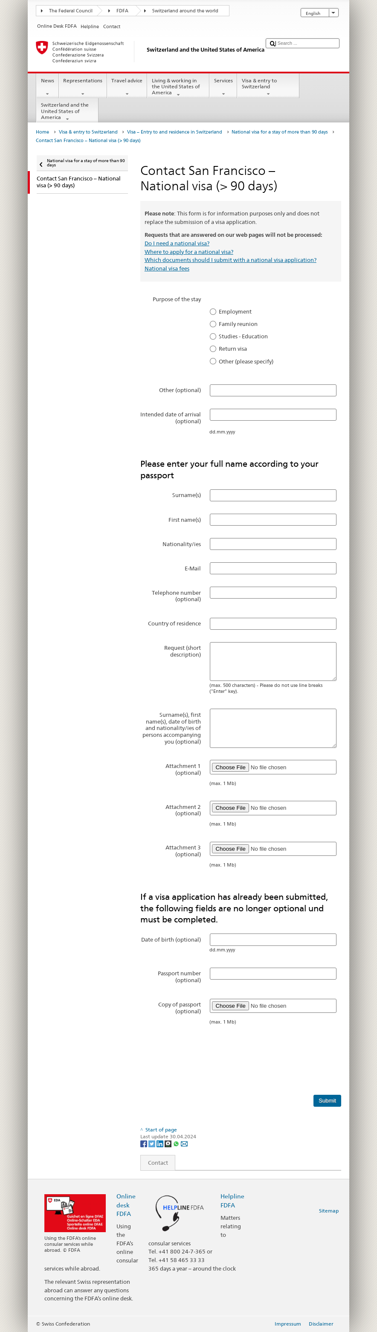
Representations (83, 87)
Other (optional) (180, 390)
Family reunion (238, 323)
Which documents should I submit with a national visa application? (230, 259)
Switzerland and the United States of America (67, 112)
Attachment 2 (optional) (183, 810)
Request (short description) (182, 651)
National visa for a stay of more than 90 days (280, 132)
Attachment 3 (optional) (183, 851)
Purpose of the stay (177, 299)
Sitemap (329, 1210)
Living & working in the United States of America (178, 87)
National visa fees (167, 268)
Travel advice (127, 87)
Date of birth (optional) (171, 939)
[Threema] (169, 1143)
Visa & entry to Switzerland (268, 87)
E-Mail (193, 568)
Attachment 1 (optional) (183, 769)
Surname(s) (186, 495)
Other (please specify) (246, 361)
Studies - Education (243, 336)
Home (42, 132)
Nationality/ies (181, 544)
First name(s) (184, 519)
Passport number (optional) (179, 976)
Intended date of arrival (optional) (170, 418)
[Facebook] (144, 1143)
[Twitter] (152, 1143)
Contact (154, 1162)
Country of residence (174, 623)
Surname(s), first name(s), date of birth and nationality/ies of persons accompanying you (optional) (171, 728)
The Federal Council (71, 11)
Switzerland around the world (185, 11)
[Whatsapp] (177, 1143)
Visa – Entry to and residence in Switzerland (174, 132)
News (47, 87)
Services (223, 87)
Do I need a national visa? (177, 243)
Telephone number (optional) (176, 596)
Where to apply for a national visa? (189, 251)
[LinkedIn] (161, 1143)
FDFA (122, 11)
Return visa (233, 348)
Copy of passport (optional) (179, 1008)
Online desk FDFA (126, 1204)
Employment (235, 311)
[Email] (184, 1143)
